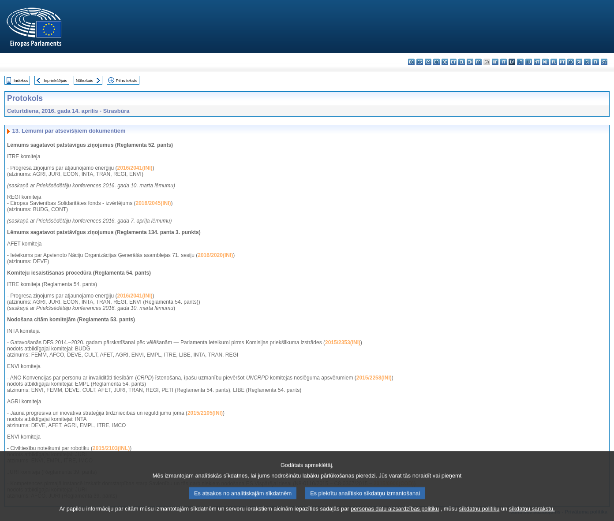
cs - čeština (428, 62)
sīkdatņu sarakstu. (532, 514)
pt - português (562, 62)
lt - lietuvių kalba (520, 62)
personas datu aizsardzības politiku (395, 514)
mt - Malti (537, 62)
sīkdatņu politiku (479, 514)
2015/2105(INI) (205, 413)
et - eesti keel (453, 62)
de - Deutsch (445, 62)
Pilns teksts (127, 80)
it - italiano (503, 62)
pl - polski (553, 62)
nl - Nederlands (545, 62)
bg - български (411, 62)
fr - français (478, 62)
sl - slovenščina (587, 62)
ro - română (570, 62)
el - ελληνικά (461, 62)
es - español (419, 62)
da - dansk (436, 62)
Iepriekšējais (55, 80)
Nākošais (84, 80)
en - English (470, 62)
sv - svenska (604, 62)
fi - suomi (595, 62)
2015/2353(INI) (342, 342)
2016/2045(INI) (153, 203)
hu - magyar (528, 62)
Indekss (21, 80)
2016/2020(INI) (215, 255)
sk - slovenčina (579, 62)
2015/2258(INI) (374, 378)
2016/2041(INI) (134, 168)
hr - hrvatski (495, 62)
